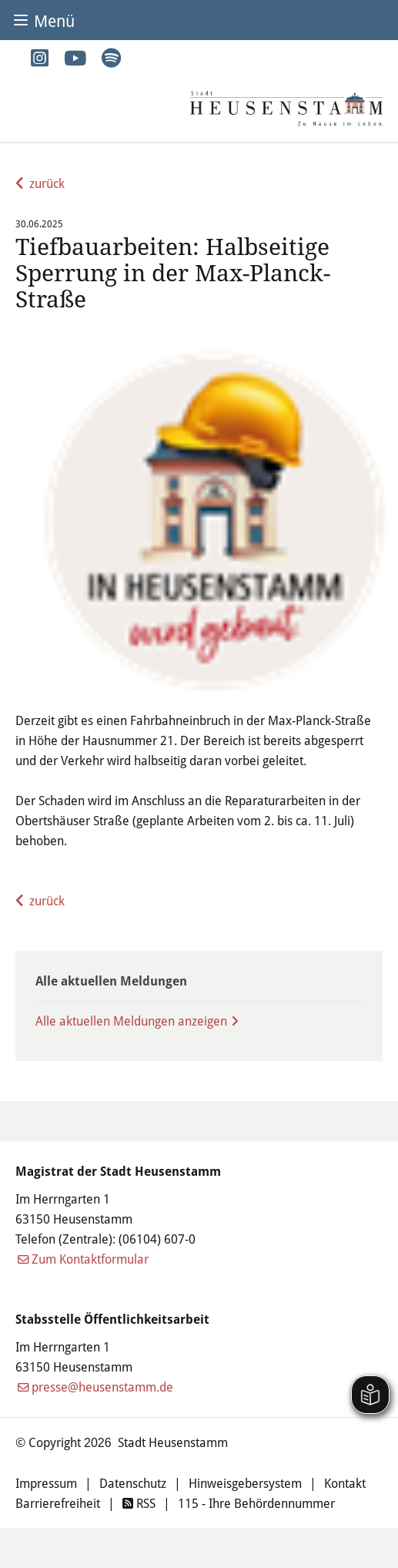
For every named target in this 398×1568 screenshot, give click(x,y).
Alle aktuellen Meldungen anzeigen (131, 1020)
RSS (139, 1503)
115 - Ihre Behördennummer (256, 1503)
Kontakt (345, 1483)
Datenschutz (132, 1483)
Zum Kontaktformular (90, 1259)
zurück (47, 183)
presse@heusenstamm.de (102, 1386)
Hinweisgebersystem (245, 1483)
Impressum (46, 1483)
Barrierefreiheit (57, 1503)
